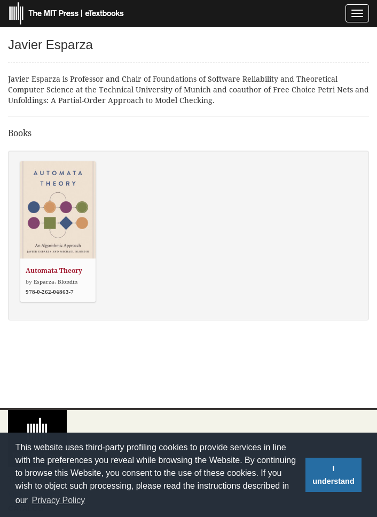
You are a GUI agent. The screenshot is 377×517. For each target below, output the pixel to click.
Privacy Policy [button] (58, 500)
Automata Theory (54, 271)
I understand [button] (333, 474)
